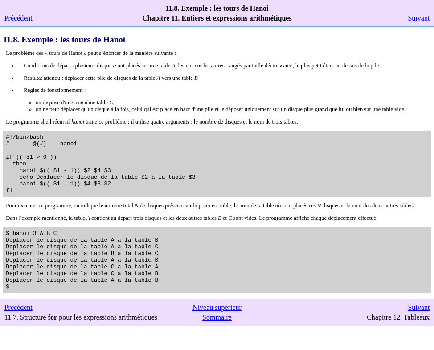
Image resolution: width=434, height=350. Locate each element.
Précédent (18, 18)
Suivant (419, 18)
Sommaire (217, 341)
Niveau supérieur (217, 331)
